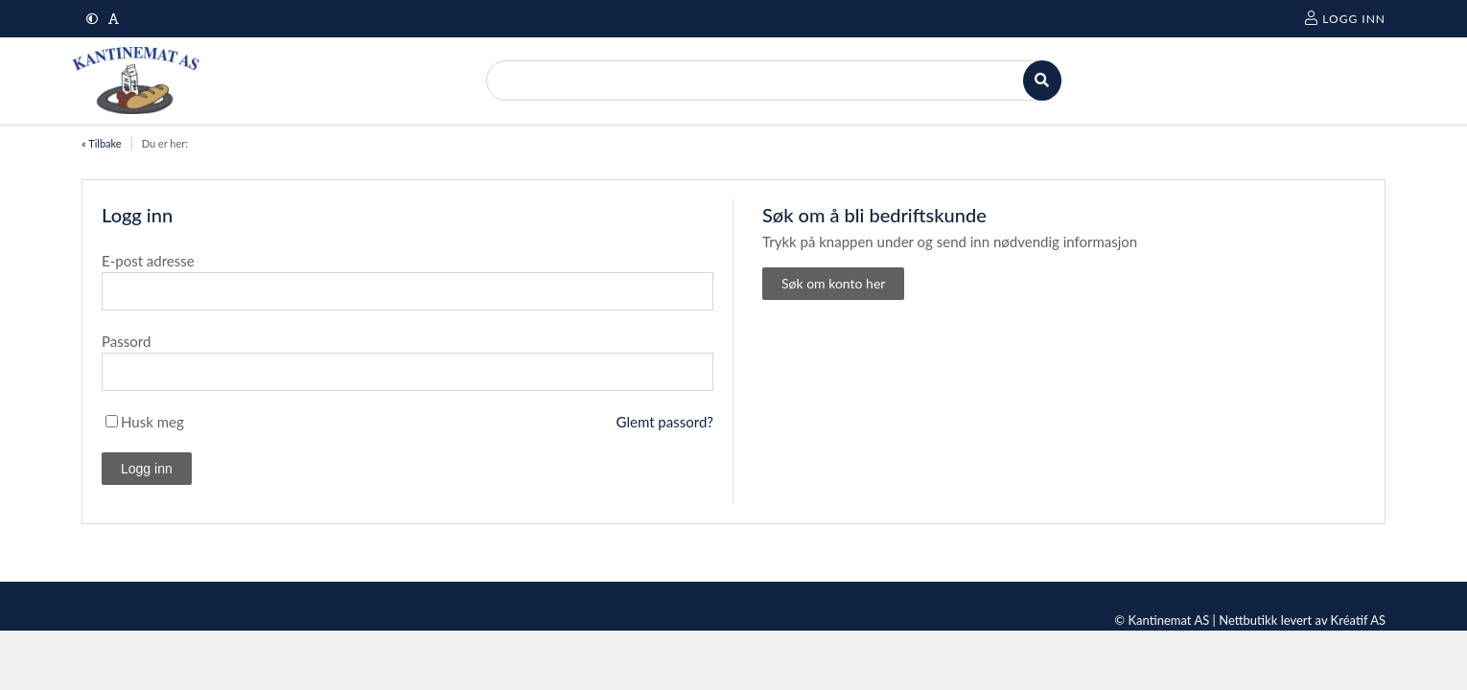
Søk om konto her (833, 283)
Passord (126, 341)
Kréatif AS (1358, 620)
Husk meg (152, 421)
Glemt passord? (665, 421)
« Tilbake (102, 143)
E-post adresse (148, 260)
